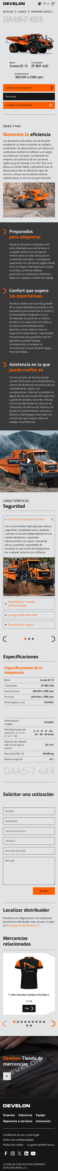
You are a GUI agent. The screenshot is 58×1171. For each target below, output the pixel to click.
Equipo (40, 1115)
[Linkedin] (26, 1153)
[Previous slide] (4, 639)
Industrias (25, 1115)
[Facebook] (6, 1153)
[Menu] (53, 4)
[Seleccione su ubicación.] (39, 3)
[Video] (29, 461)
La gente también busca (40, 1144)
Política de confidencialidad (18, 1139)
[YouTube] (33, 1153)
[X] (19, 1153)
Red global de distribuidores (22, 925)
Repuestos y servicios (17, 1121)
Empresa (9, 1115)
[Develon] (14, 3)
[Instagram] (12, 1153)
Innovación (43, 1121)
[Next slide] (50, 40)
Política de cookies (13, 1144)
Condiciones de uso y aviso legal (21, 1135)
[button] (25, 639)
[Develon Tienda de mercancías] (7, 1076)
